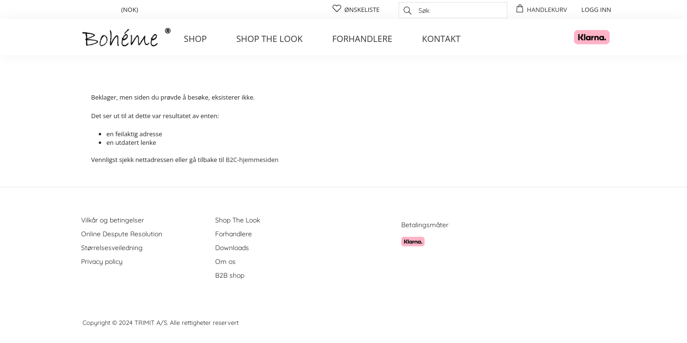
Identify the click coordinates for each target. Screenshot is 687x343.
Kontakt (441, 38)
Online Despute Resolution (121, 234)
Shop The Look (237, 220)
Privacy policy (102, 261)
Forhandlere (362, 38)
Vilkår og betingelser (112, 220)
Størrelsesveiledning (112, 247)
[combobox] (453, 10)
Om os (225, 261)
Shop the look (269, 38)
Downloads (232, 247)
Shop (195, 38)
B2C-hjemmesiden (252, 159)
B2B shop (229, 275)
